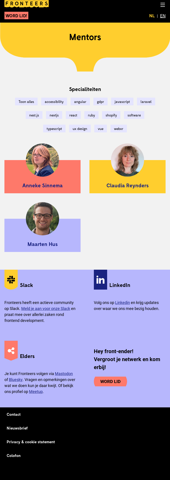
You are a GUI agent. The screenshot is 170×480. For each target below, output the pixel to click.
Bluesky (16, 379)
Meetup (36, 391)
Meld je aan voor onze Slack (45, 308)
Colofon (14, 455)
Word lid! (16, 15)
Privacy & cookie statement (31, 441)
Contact (14, 414)
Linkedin (122, 302)
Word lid (110, 381)
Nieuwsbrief (17, 428)
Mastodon (64, 373)
